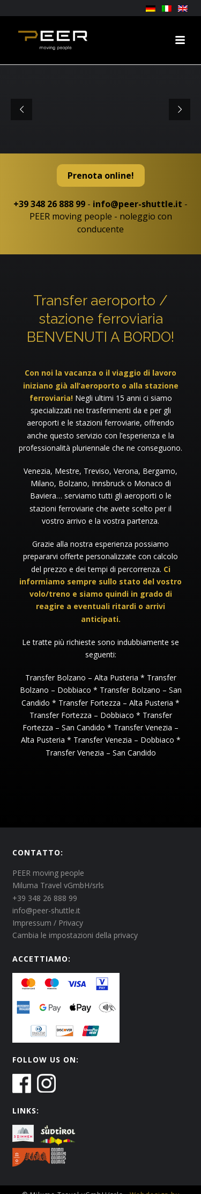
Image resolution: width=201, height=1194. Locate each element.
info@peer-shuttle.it (137, 204)
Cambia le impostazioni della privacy (75, 935)
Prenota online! (101, 175)
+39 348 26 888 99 (49, 204)
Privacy (70, 923)
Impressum (31, 923)
